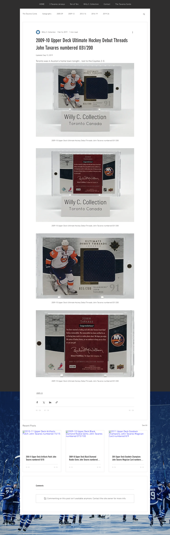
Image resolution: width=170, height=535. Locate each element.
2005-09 (60, 14)
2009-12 (71, 14)
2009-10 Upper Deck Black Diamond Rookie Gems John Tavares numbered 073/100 (83, 458)
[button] (144, 14)
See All (144, 425)
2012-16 (83, 14)
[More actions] (132, 32)
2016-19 (94, 14)
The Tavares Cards (30, 14)
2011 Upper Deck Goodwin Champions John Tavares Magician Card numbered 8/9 (127, 458)
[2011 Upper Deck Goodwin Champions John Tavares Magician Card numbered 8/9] (128, 441)
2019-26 (106, 14)
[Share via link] (56, 402)
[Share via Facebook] (37, 402)
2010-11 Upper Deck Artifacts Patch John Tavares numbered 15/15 (41, 458)
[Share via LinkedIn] (50, 402)
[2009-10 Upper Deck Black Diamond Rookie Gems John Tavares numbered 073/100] (85, 441)
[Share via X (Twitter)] (43, 402)
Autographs (46, 14)
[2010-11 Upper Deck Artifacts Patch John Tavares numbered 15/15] (42, 441)
